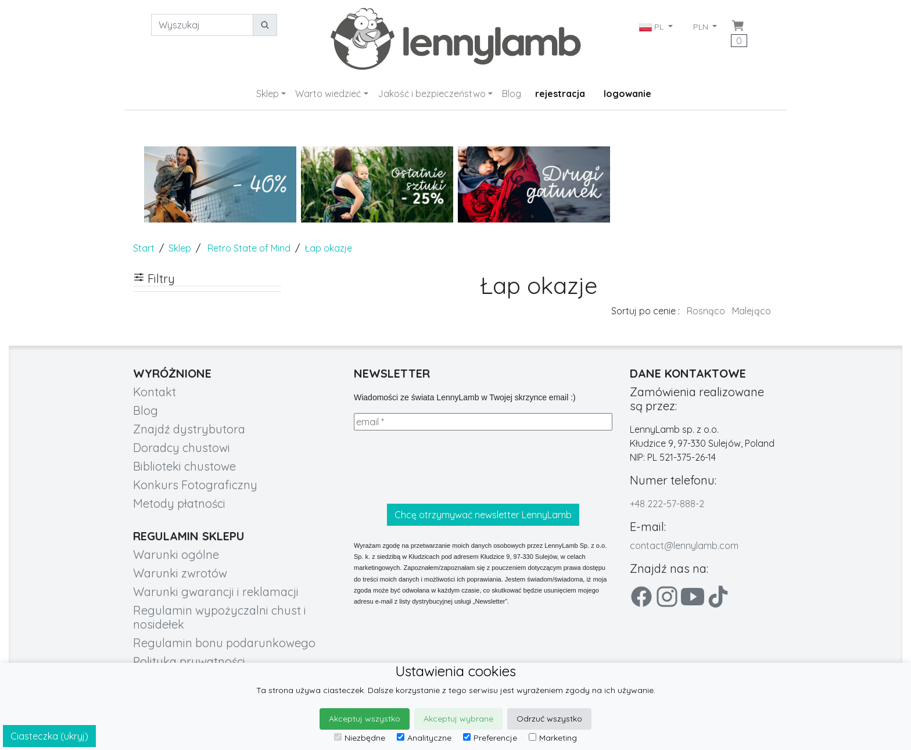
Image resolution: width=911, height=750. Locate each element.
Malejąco (751, 311)
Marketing (553, 738)
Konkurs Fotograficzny (195, 485)
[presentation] (442, 467)
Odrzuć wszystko (549, 718)
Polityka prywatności (189, 661)
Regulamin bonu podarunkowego (224, 643)
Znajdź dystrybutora (189, 429)
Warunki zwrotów (180, 573)
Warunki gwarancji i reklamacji (216, 591)
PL (652, 26)
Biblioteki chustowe (184, 466)
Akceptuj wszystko (364, 718)
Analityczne (424, 738)
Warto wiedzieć (328, 93)
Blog (511, 93)
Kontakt (154, 392)
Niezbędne (359, 738)
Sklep (267, 93)
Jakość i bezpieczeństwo (432, 93)
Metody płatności (179, 503)
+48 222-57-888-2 (667, 503)
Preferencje (490, 738)
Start (144, 248)
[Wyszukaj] (202, 25)
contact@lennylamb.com (684, 545)
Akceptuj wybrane (458, 718)
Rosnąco (706, 311)
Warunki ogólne (176, 554)
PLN (702, 26)
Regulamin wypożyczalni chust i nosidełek (219, 617)
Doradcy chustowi (181, 447)
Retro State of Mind (248, 248)
